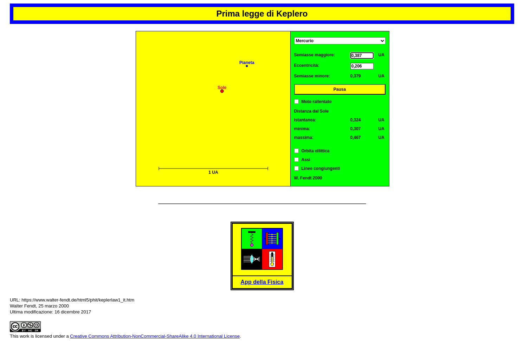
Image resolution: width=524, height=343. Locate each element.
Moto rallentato (317, 101)
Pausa (340, 89)
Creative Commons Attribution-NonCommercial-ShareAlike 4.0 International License (155, 336)
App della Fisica (262, 282)
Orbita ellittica (316, 150)
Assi (306, 159)
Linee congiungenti (321, 168)
